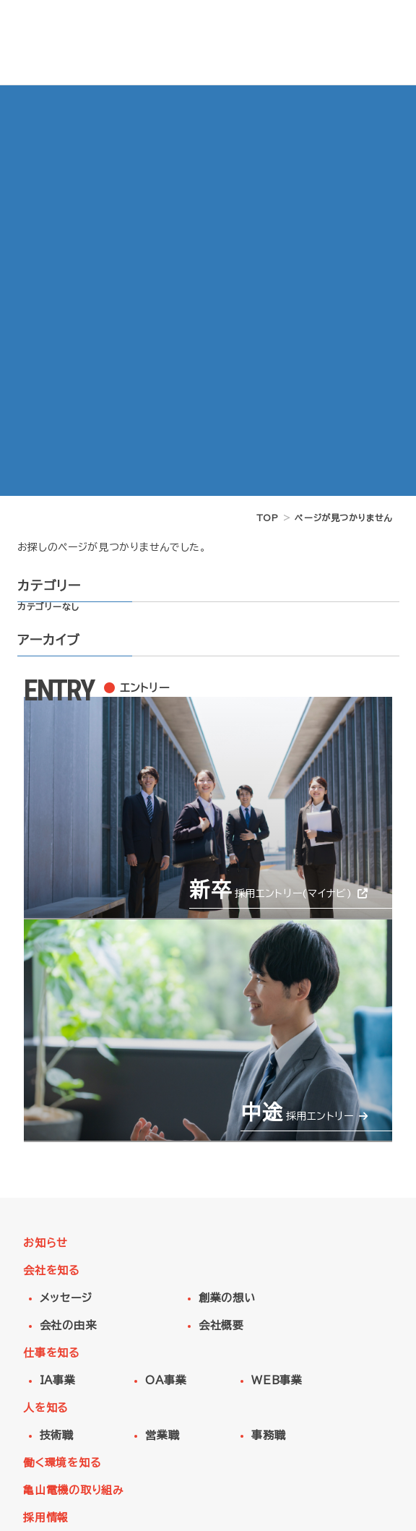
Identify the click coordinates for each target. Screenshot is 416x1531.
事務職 (268, 1435)
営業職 (162, 1435)
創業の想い (227, 1297)
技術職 (57, 1435)
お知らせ (45, 1243)
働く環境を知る (61, 1462)
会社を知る (51, 1270)
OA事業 (165, 1380)
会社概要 (221, 1325)
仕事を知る (51, 1352)
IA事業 (58, 1380)
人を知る (45, 1407)
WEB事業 (277, 1380)
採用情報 (46, 1517)
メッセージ (66, 1297)
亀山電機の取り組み (73, 1490)
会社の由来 (68, 1325)
